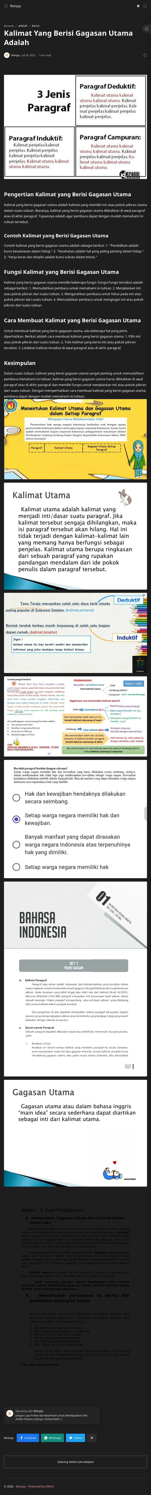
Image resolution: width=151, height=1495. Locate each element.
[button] (138, 6)
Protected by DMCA (41, 1486)
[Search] (145, 6)
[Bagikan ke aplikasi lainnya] (92, 1438)
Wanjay (15, 6)
